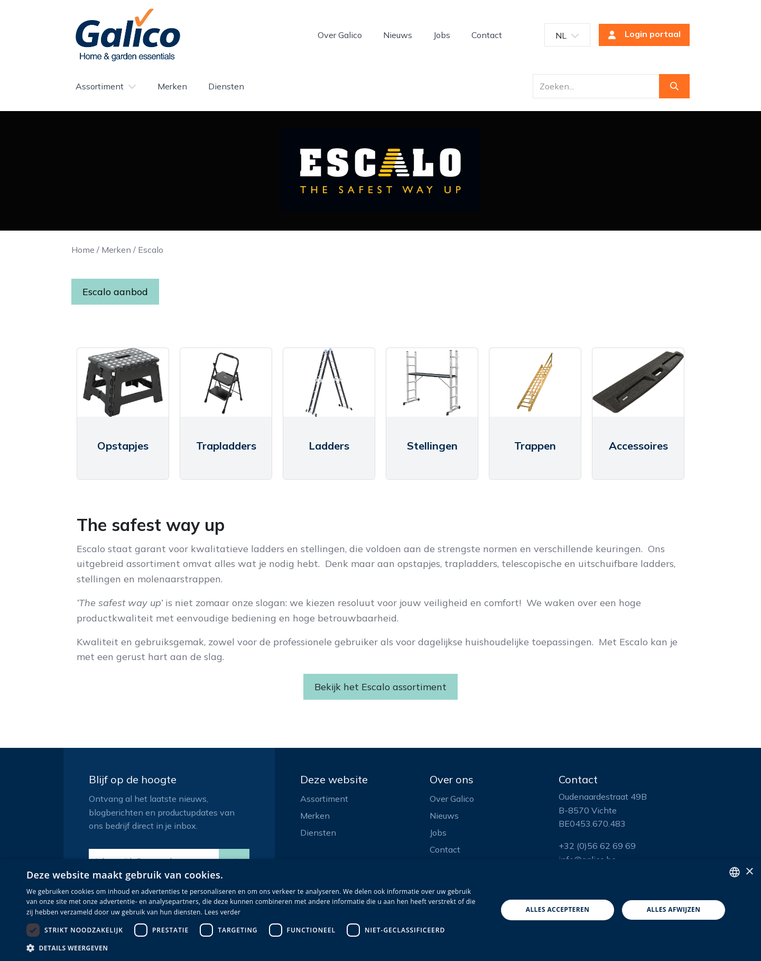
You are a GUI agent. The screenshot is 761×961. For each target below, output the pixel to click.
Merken (116, 249)
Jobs (438, 832)
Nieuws (444, 815)
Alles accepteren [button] (558, 909)
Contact (445, 849)
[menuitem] (339, 34)
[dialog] (380, 910)
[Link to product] (123, 382)
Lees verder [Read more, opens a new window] (223, 912)
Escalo (150, 249)
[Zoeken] (674, 86)
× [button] (749, 872)
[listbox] (734, 872)
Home (83, 249)
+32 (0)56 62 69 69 (597, 845)
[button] (255, 947)
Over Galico (452, 798)
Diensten (318, 832)
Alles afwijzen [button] (674, 909)
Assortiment (324, 798)
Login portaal (641, 34)
